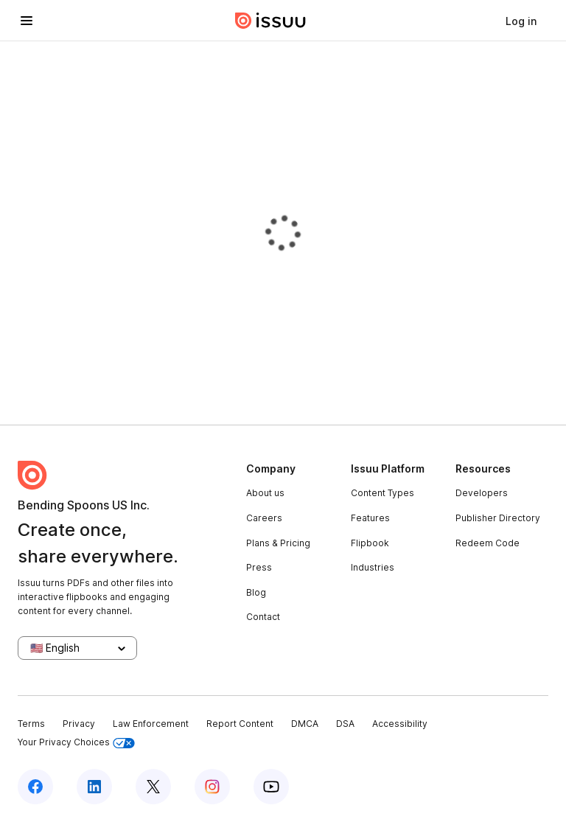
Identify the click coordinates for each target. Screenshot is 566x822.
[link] (521, 20)
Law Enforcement (151, 723)
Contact (263, 616)
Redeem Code (487, 542)
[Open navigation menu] (26, 20)
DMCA (304, 723)
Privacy (79, 723)
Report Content (239, 723)
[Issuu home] (270, 21)
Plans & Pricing (278, 542)
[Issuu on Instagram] (212, 786)
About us (265, 492)
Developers (481, 492)
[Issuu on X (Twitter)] (153, 786)
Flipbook (370, 542)
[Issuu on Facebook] (35, 786)
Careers (264, 517)
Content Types (382, 492)
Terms (31, 723)
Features (370, 517)
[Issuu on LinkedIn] (94, 786)
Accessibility (399, 723)
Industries (372, 567)
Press (259, 567)
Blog (256, 592)
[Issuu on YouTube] (271, 786)
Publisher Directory (497, 517)
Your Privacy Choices (76, 742)
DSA (345, 723)
